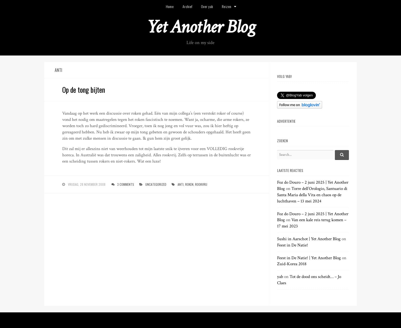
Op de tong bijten (83, 89)
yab (280, 277)
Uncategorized (155, 184)
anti (181, 184)
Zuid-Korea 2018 (291, 264)
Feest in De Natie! (292, 245)
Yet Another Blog (200, 27)
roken (189, 184)
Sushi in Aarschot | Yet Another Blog (309, 239)
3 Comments (125, 184)
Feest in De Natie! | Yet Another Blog (309, 258)
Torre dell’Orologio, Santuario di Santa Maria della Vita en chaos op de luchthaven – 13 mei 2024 (312, 195)
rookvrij (201, 184)
